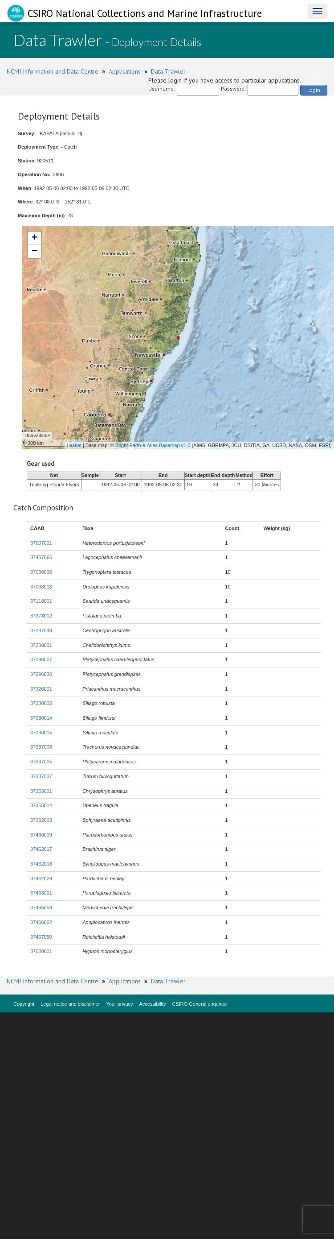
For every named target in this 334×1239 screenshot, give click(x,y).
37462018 (41, 863)
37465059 (41, 907)
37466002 (41, 922)
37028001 (41, 951)
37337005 (41, 761)
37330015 (41, 732)
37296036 (41, 674)
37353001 (41, 791)
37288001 (41, 645)
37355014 (41, 805)
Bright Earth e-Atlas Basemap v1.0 (153, 445)
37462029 (41, 878)
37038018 (41, 586)
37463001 (41, 892)
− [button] (34, 251)
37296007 (41, 659)
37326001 (41, 689)
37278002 (41, 615)
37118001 (41, 601)
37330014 (41, 718)
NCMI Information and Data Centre (52, 71)
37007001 (41, 543)
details (68, 133)
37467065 (41, 557)
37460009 (41, 834)
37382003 (41, 820)
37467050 (41, 937)
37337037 (41, 776)
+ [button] (34, 238)
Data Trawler (168, 71)
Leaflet (74, 445)
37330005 (41, 703)
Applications (125, 71)
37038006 (41, 572)
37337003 (41, 747)
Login (313, 90)
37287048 (41, 630)
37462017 (41, 849)
